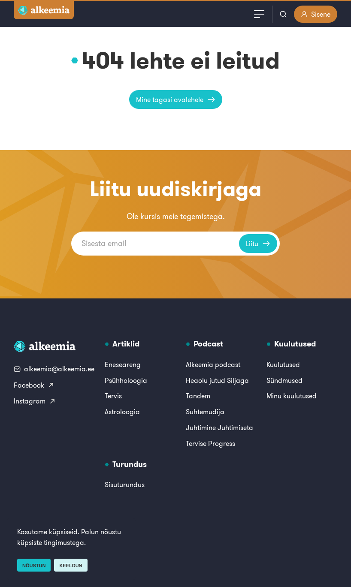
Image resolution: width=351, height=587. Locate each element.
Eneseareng (123, 364)
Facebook (34, 385)
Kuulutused (283, 364)
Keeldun (70, 565)
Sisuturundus (125, 484)
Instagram (35, 401)
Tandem (198, 395)
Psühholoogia (126, 380)
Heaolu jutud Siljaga (217, 380)
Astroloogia (122, 411)
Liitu (258, 243)
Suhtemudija (205, 411)
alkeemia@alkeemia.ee (54, 368)
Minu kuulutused (291, 395)
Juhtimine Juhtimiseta (219, 427)
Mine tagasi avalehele (175, 99)
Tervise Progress (210, 443)
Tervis (113, 395)
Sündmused (284, 380)
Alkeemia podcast (213, 364)
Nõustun (33, 565)
